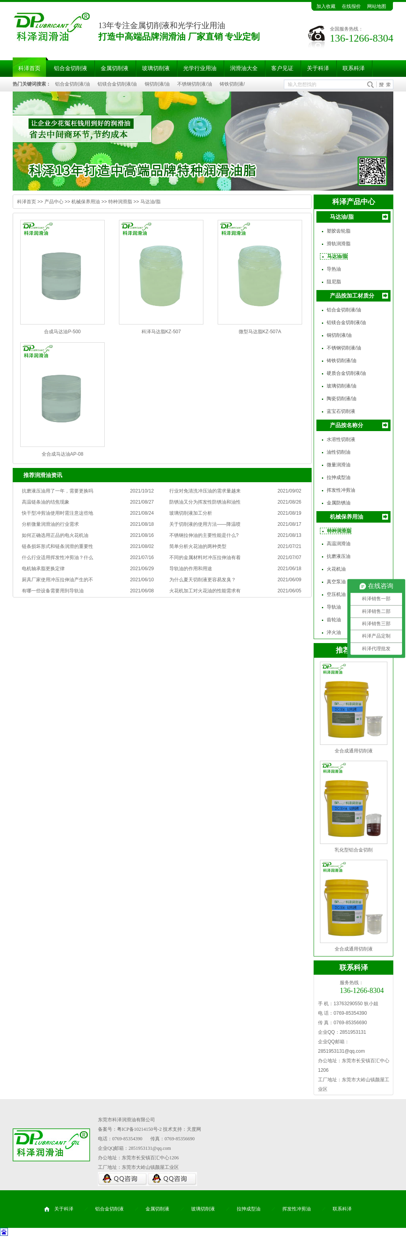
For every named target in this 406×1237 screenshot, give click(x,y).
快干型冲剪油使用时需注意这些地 (57, 513)
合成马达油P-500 (62, 331)
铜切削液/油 (157, 84)
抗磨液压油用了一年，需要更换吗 (57, 491)
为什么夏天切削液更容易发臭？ (202, 579)
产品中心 (53, 201)
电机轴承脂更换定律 (43, 568)
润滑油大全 (244, 68)
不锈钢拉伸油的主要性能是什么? (204, 535)
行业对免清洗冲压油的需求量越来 (205, 491)
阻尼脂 (334, 281)
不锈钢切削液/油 (194, 84)
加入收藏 (325, 6)
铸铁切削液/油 (341, 360)
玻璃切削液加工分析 (190, 513)
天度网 (194, 1129)
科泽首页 (29, 68)
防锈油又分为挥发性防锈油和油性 (205, 502)
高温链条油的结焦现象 (45, 502)
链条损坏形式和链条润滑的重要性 (57, 546)
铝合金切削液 (70, 68)
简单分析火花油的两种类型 (197, 546)
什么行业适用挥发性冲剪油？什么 (57, 557)
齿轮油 (334, 619)
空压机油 (336, 594)
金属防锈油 (338, 503)
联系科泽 (354, 68)
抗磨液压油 (338, 556)
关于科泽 (318, 68)
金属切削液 (114, 68)
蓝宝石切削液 (341, 411)
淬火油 (334, 632)
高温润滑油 (338, 543)
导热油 (334, 269)
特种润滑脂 (120, 201)
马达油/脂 (150, 201)
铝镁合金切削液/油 (117, 84)
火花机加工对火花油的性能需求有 (205, 591)
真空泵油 (336, 581)
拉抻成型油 (338, 477)
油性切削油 (338, 452)
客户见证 (282, 68)
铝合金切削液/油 (72, 84)
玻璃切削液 (156, 68)
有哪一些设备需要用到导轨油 (53, 591)
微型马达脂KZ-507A (260, 331)
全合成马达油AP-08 (62, 454)
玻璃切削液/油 (341, 386)
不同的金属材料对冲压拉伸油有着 (205, 557)
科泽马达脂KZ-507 (161, 331)
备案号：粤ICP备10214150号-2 (130, 1129)
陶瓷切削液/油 (341, 398)
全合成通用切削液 (354, 751)
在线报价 (351, 6)
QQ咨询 (122, 1179)
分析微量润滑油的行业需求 (50, 524)
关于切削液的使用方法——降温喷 (205, 524)
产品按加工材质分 (352, 295)
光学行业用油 (199, 68)
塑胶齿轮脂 (338, 231)
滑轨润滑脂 (338, 243)
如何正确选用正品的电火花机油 (55, 535)
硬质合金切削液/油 (346, 373)
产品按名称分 (346, 425)
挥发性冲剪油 (341, 490)
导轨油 (334, 607)
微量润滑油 (338, 465)
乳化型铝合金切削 (354, 850)
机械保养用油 (85, 201)
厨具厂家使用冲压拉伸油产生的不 (57, 579)
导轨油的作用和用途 (190, 568)
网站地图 (376, 6)
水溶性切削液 (341, 439)
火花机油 (336, 569)
